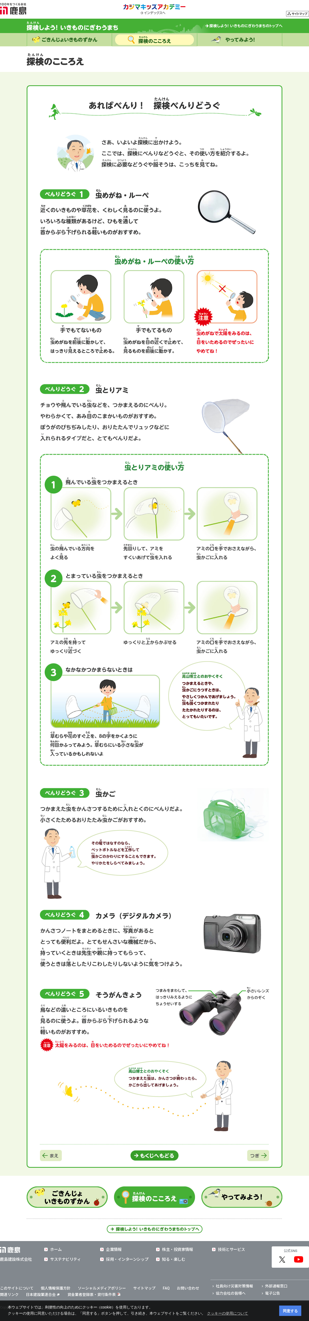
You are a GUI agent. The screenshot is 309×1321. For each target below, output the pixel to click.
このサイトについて (17, 1288)
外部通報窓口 (276, 1286)
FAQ (166, 1288)
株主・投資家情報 (177, 1249)
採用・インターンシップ (127, 1259)
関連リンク (9, 1294)
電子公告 (272, 1293)
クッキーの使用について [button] (227, 1313)
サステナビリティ (65, 1259)
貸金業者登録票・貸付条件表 (91, 1294)
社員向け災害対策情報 (234, 1286)
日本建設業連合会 (42, 1294)
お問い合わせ (188, 1288)
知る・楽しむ (173, 1259)
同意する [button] (290, 1311)
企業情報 (113, 1249)
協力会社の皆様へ (231, 1293)
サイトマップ (144, 1288)
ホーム (56, 1249)
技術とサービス (231, 1249)
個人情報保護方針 (56, 1288)
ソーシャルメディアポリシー (102, 1288)
